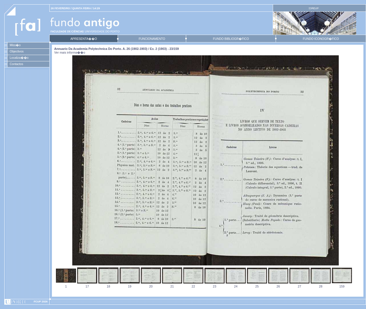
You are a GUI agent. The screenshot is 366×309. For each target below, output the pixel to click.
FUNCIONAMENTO (152, 38)
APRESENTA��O (83, 38)
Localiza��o (19, 57)
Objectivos (17, 51)
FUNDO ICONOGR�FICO (321, 38)
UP (314, 8)
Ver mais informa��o (69, 52)
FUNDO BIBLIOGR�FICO (231, 38)
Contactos (16, 64)
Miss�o (15, 45)
